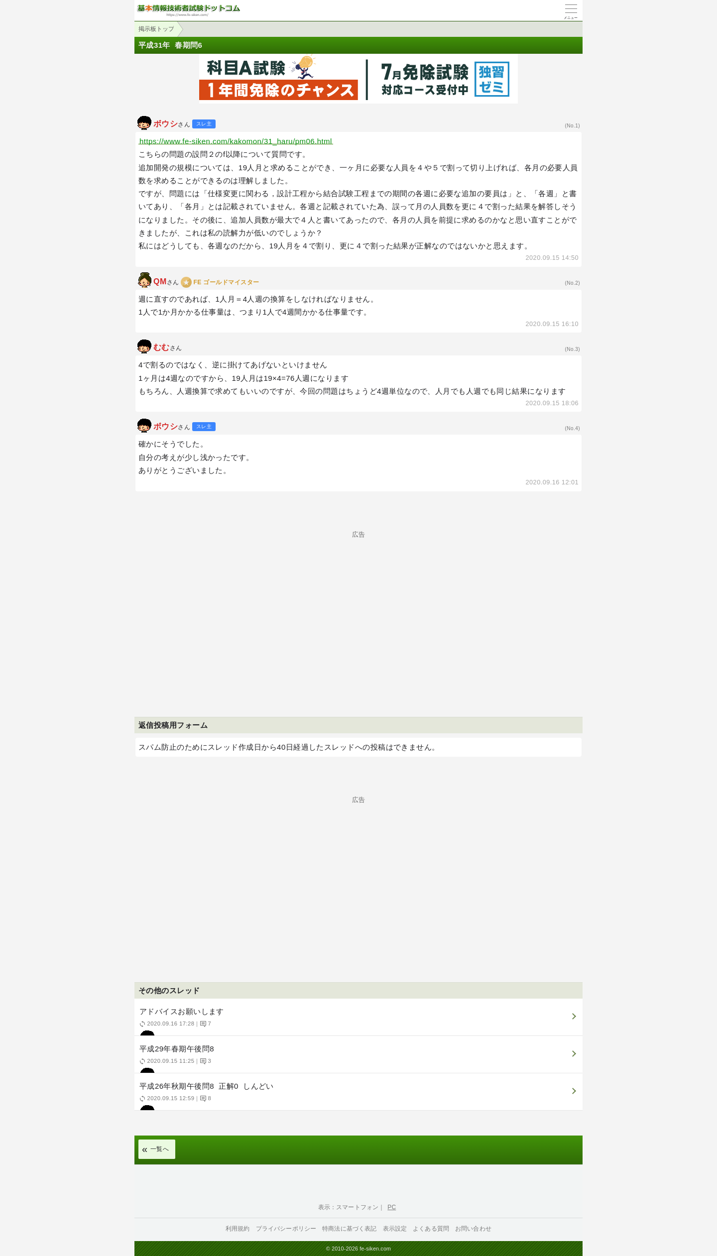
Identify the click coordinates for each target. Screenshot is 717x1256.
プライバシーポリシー (286, 1228)
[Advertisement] (358, 607)
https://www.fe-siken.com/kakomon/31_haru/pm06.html (235, 141)
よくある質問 (431, 1228)
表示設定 (395, 1228)
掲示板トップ (156, 28)
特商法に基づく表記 (349, 1228)
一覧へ (159, 1148)
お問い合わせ (473, 1228)
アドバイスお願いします (357, 1021)
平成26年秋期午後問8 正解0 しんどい (357, 1096)
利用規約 (238, 1228)
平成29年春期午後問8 (357, 1058)
